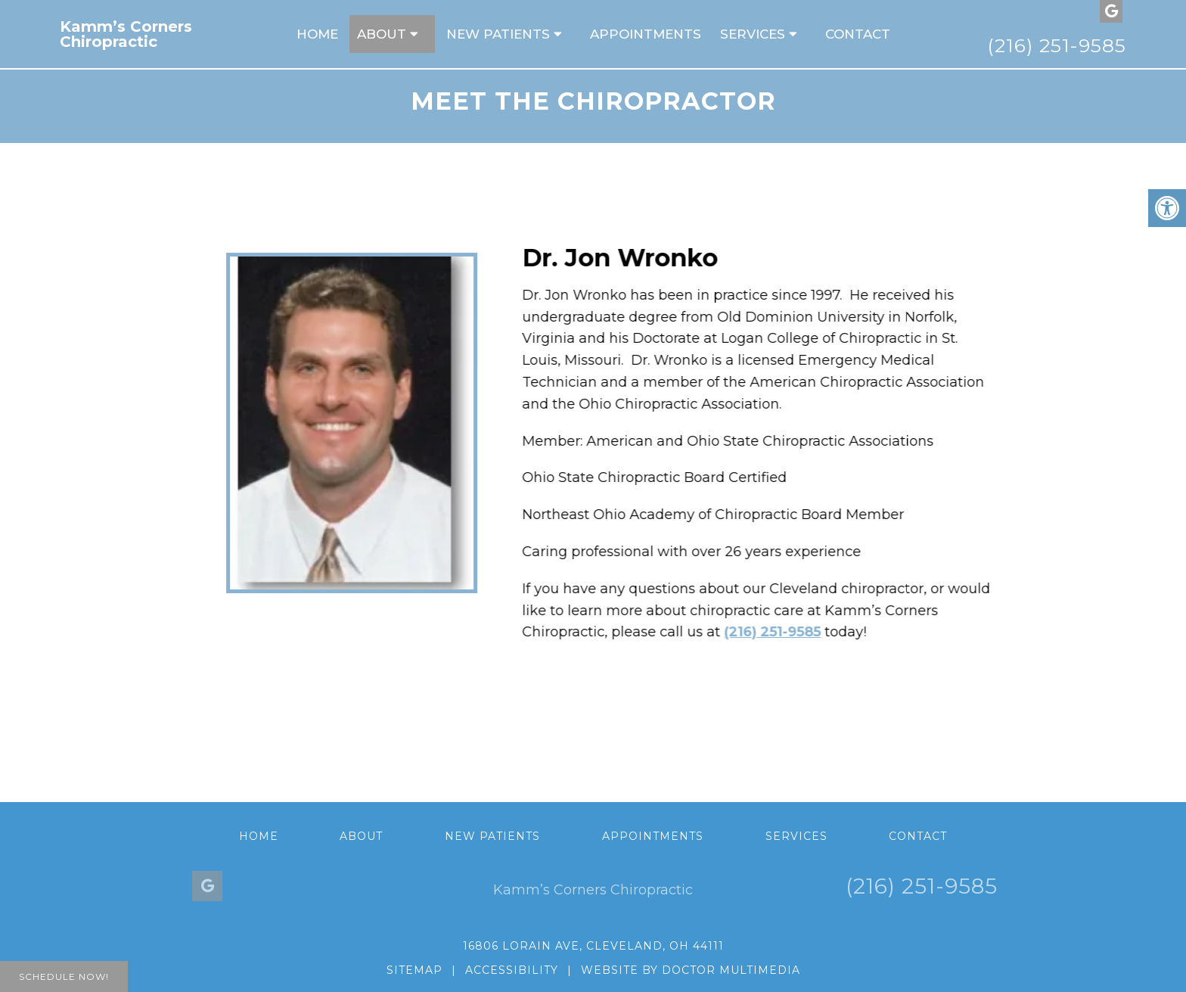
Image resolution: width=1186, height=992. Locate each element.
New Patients (498, 34)
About (381, 34)
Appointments (645, 34)
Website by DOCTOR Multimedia (690, 970)
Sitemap (414, 970)
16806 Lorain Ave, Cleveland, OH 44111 (593, 946)
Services (752, 34)
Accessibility (511, 970)
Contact (857, 34)
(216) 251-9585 (1056, 45)
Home (317, 34)
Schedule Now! (64, 976)
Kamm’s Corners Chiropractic (126, 34)
